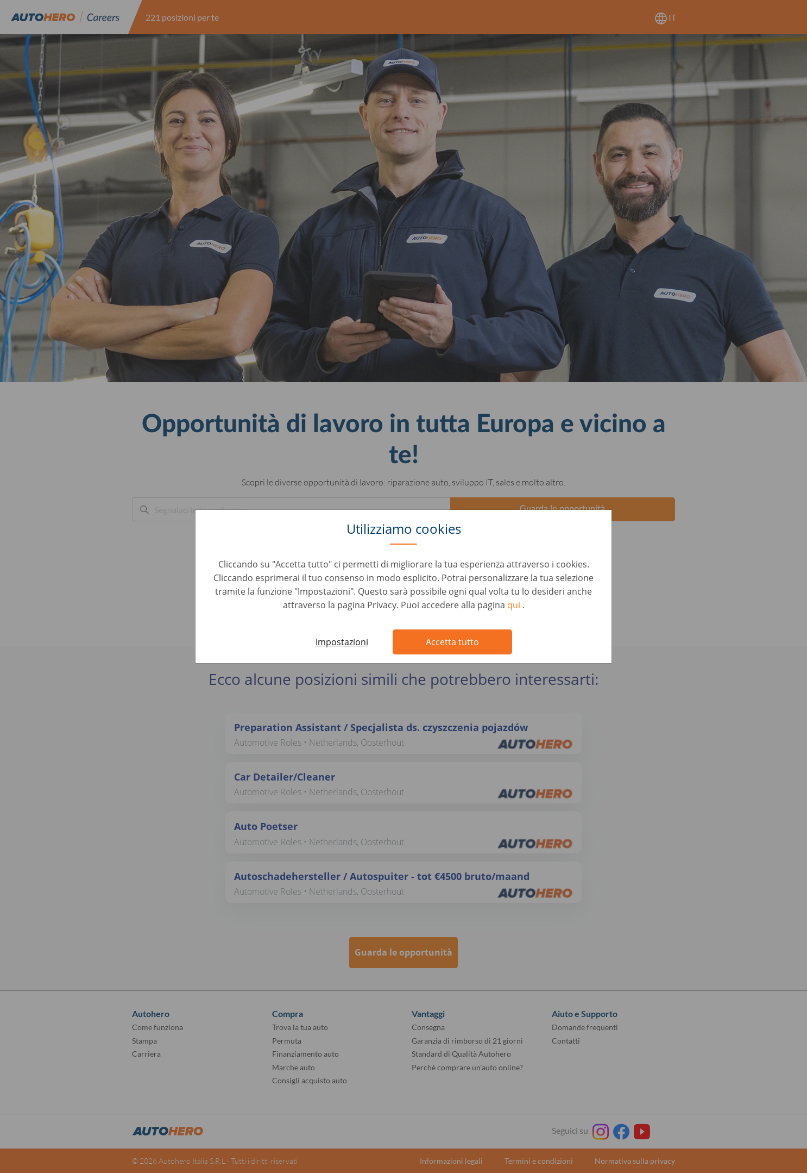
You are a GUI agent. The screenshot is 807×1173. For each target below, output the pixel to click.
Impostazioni (342, 642)
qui (514, 605)
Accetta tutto (452, 642)
